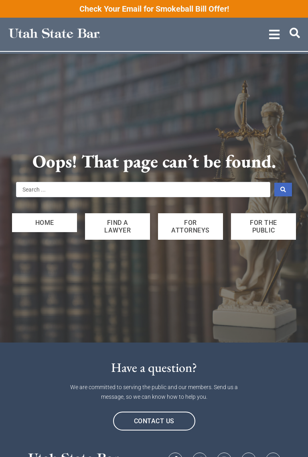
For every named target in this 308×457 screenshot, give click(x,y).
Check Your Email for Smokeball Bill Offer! (154, 9)
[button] (274, 34)
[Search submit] (283, 189)
